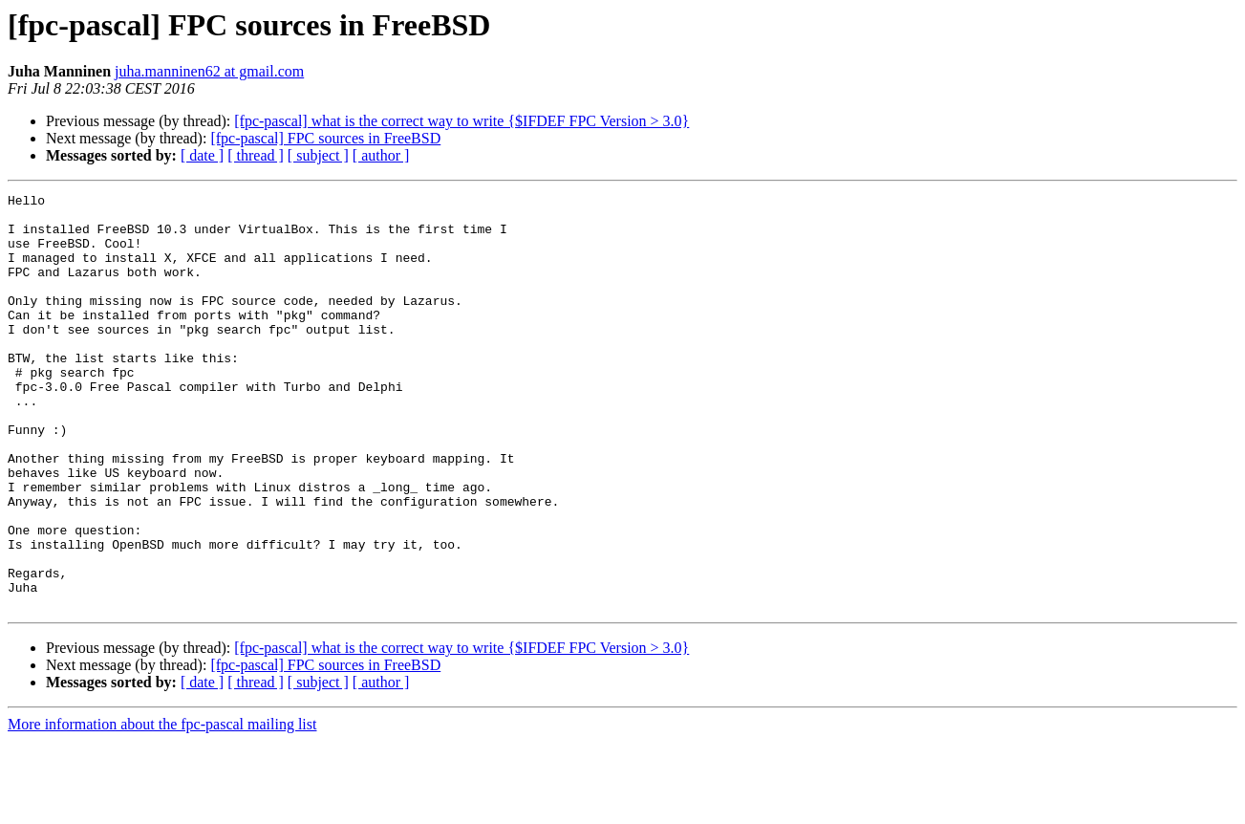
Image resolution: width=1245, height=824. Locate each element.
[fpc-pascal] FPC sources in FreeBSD (325, 138)
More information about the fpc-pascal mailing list (162, 807)
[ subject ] (318, 155)
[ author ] (381, 155)
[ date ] (202, 155)
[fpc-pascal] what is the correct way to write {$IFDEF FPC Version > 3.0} (461, 121)
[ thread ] (255, 155)
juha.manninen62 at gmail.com (209, 71)
